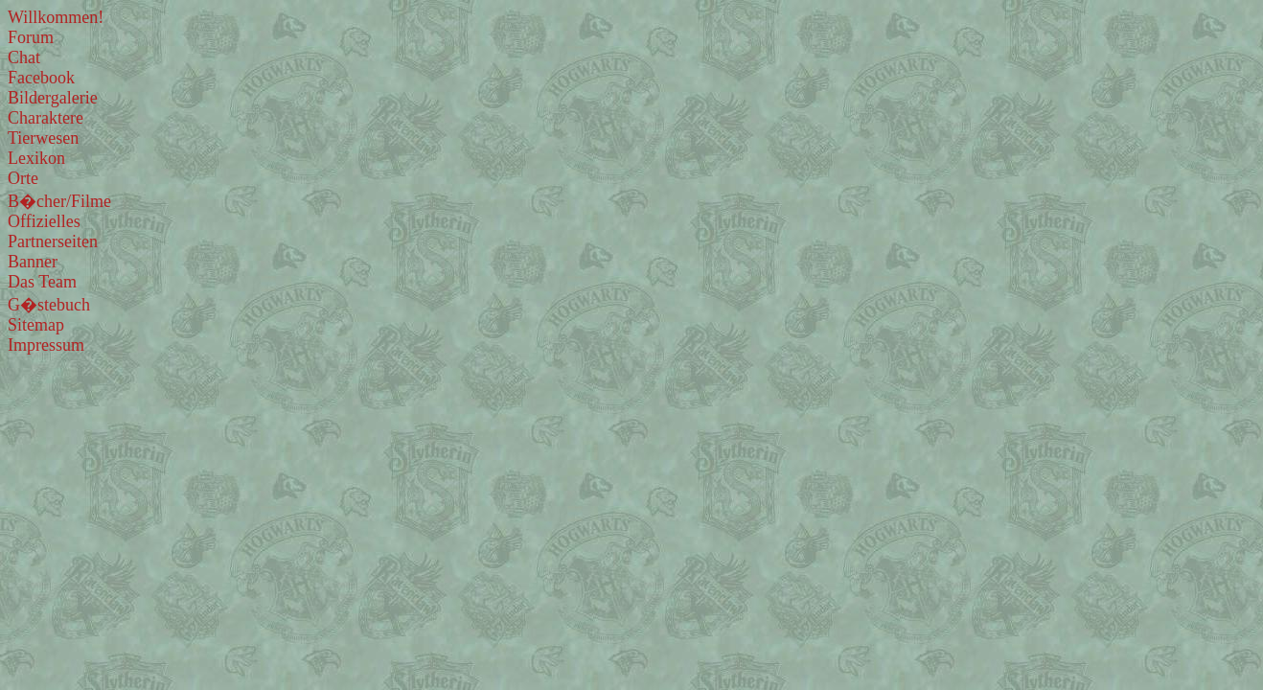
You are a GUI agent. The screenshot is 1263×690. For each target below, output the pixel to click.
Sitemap (36, 324)
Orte (23, 178)
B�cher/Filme (59, 201)
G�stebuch (49, 304)
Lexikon (36, 158)
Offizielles (44, 221)
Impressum (46, 345)
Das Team (42, 281)
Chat (24, 57)
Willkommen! (55, 17)
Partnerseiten (53, 241)
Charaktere (45, 117)
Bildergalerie (53, 97)
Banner (32, 261)
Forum (31, 37)
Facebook (41, 77)
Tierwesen (43, 138)
